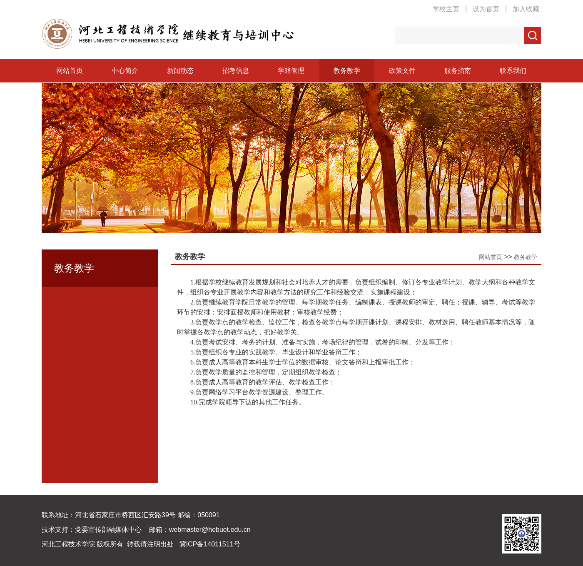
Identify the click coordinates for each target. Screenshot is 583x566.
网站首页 (69, 70)
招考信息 (235, 70)
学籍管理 (291, 70)
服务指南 (457, 70)
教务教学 (347, 70)
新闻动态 (180, 70)
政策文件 (402, 70)
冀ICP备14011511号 (209, 544)
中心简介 (125, 70)
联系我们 (513, 70)
